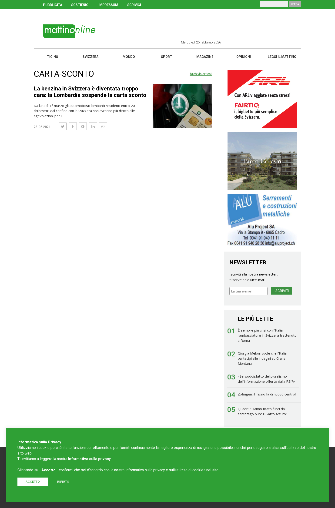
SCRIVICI (134, 5)
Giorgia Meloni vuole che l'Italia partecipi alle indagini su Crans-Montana (262, 358)
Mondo (129, 57)
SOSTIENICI (80, 5)
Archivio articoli (201, 74)
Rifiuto (63, 481)
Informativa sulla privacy (89, 459)
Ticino (52, 57)
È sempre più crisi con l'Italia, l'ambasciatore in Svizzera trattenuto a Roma (267, 335)
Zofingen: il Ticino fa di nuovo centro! (267, 394)
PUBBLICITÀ (52, 5)
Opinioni (243, 57)
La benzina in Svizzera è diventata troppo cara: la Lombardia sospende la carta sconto (90, 91)
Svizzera (90, 57)
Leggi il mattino (282, 57)
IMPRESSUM (108, 5)
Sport (166, 57)
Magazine (204, 57)
